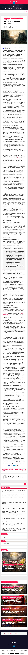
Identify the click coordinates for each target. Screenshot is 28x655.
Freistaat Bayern (20, 564)
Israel (12, 620)
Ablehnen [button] (16, 653)
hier (3, 48)
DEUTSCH (16, 564)
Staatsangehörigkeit (11, 565)
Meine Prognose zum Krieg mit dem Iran (9, 506)
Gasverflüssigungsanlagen (19, 619)
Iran (9, 620)
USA (8, 19)
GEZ (12, 608)
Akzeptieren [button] (12, 653)
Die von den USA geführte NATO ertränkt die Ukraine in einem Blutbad (20, 469)
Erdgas (13, 619)
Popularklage (5, 565)
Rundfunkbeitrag (5, 597)
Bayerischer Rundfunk (10, 596)
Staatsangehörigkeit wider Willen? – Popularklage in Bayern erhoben (13, 567)
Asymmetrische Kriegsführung (7, 619)
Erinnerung (16, 596)
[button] (24, 11)
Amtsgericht (4, 596)
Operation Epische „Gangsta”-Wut (8, 521)
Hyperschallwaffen (5, 620)
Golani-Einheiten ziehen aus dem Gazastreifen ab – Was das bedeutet (7, 469)
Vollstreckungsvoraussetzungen (13, 597)
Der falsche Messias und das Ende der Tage (10, 508)
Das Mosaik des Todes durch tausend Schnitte (11, 518)
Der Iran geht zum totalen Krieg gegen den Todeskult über (13, 502)
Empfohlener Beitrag (13, 26)
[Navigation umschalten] (26, 11)
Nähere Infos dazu (22, 653)
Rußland (5, 19)
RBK (14, 6)
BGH (10, 608)
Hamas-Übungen (17, 157)
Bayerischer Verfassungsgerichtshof (8, 564)
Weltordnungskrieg (19, 620)
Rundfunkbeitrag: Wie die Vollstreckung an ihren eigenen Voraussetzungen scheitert (11, 601)
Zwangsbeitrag (5, 598)
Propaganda (20, 596)
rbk (11, 569)
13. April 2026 (6, 569)
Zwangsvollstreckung (11, 598)
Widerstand (20, 597)
